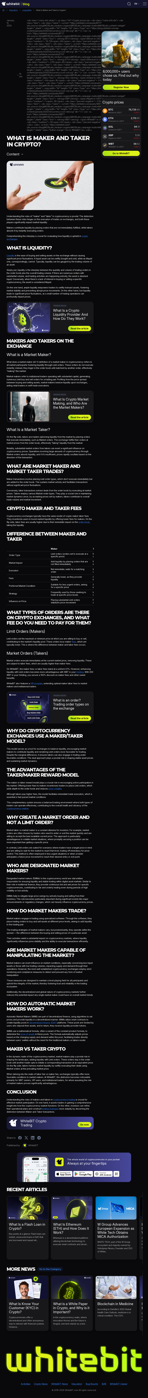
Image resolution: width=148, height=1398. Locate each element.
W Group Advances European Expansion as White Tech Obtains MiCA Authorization (115, 1230)
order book (83, 522)
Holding (80, 672)
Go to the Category (50, 1269)
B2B (104, 1383)
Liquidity (10, 255)
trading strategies (50, 1108)
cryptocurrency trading (64, 1099)
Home (3, 10)
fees (74, 641)
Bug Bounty (92, 1383)
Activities (25, 1383)
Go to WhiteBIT (121, 153)
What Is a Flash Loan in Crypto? (27, 1226)
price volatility (55, 788)
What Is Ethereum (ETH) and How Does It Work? (71, 1228)
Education (13, 10)
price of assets (28, 1034)
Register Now (121, 87)
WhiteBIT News (59, 1383)
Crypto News (41, 1383)
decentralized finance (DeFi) (43, 1022)
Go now (84, 1124)
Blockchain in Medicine (115, 1304)
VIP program (36, 683)
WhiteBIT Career (118, 1383)
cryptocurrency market (17, 808)
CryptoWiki (27, 10)
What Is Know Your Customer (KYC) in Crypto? (24, 1308)
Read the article (79, 328)
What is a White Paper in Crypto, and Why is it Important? (71, 1308)
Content (13, 154)
